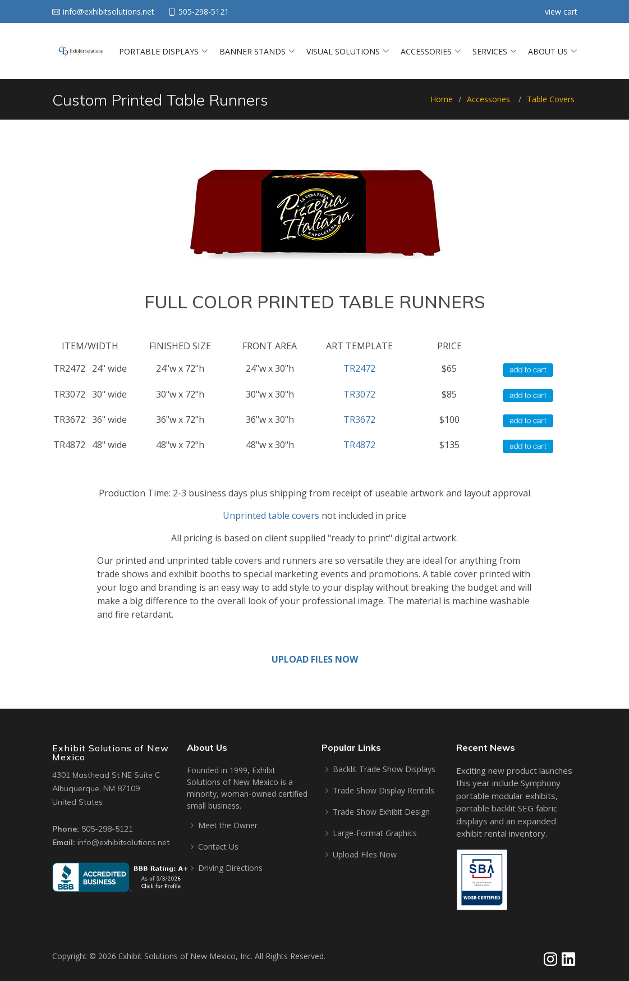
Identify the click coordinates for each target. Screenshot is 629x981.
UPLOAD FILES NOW (315, 659)
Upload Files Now (365, 855)
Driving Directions (230, 868)
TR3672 (359, 419)
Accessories (488, 99)
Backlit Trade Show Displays (384, 769)
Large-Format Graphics (375, 833)
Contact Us (218, 847)
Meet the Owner (228, 825)
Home (441, 99)
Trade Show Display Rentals (383, 791)
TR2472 (359, 368)
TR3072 (359, 394)
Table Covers (551, 99)
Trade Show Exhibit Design (381, 812)
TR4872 (359, 445)
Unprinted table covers (271, 515)
